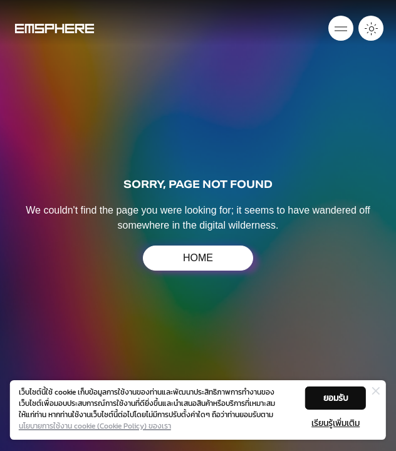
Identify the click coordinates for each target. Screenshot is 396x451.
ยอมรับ (335, 398)
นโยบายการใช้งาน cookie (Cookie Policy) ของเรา (95, 426)
